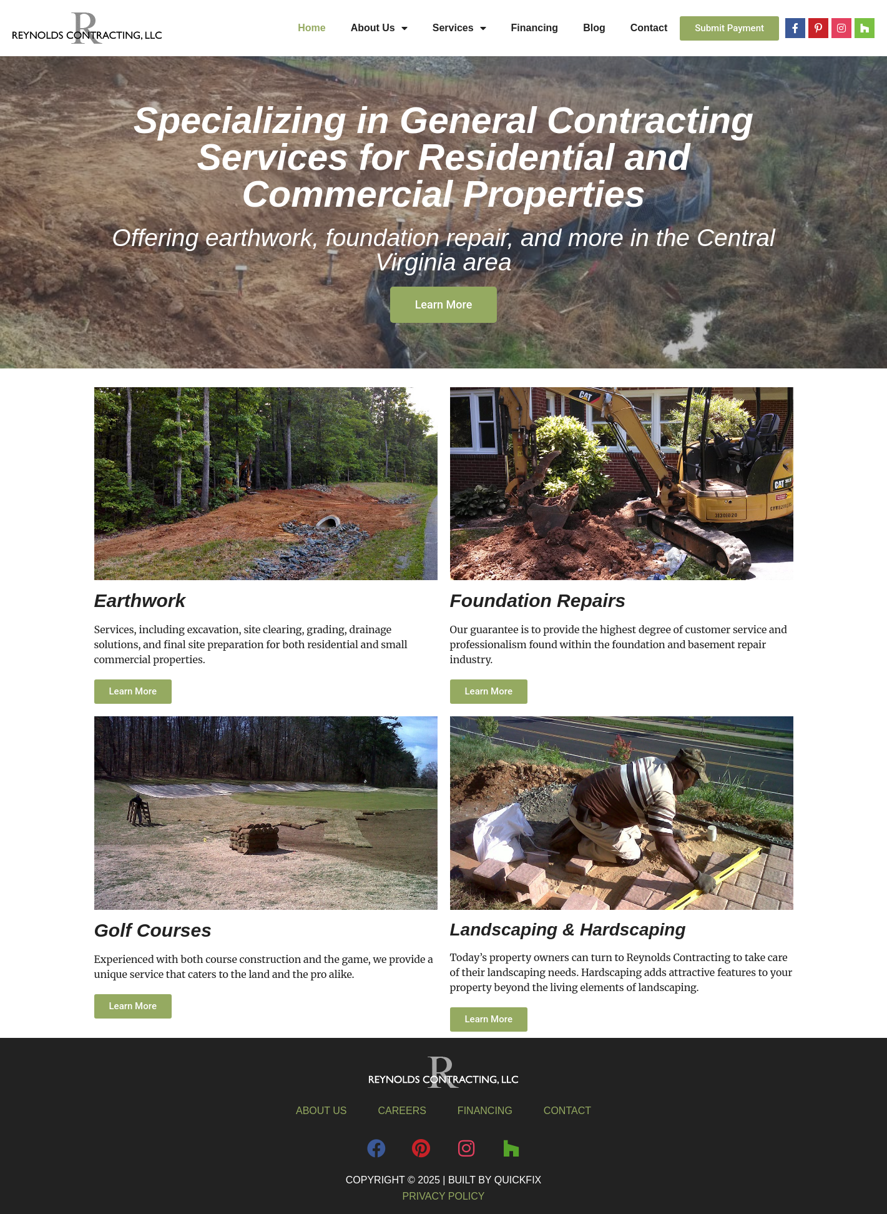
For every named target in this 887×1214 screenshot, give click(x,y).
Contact (649, 27)
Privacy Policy (444, 1196)
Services (459, 28)
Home (311, 27)
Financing (535, 27)
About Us (379, 28)
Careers (402, 1110)
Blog (594, 27)
